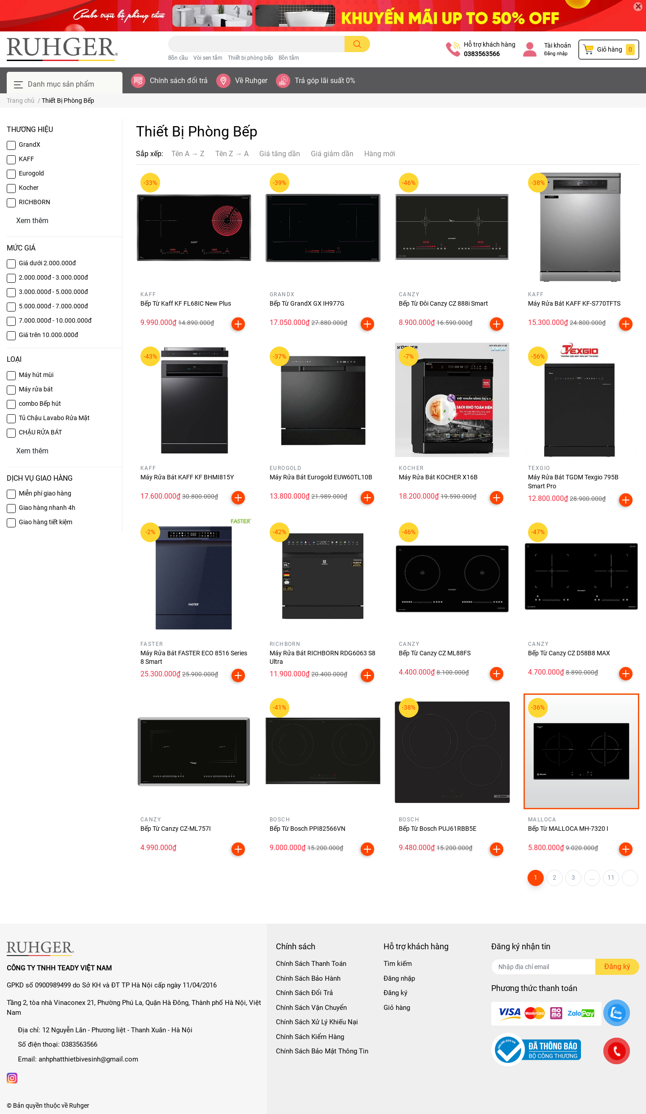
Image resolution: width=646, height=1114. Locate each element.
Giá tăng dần (279, 153)
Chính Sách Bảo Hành (308, 978)
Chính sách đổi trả (179, 80)
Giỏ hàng (397, 1008)
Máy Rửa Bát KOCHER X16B (438, 477)
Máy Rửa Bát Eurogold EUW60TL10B (321, 477)
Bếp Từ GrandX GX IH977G (307, 303)
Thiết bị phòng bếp (250, 58)
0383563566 (482, 53)
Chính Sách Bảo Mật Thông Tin (322, 1051)
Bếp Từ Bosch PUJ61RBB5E (437, 828)
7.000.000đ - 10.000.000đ (55, 320)
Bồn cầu (178, 58)
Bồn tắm (289, 58)
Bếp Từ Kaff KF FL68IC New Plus (185, 303)
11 (611, 877)
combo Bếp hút (40, 403)
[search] (357, 44)
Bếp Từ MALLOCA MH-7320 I (568, 828)
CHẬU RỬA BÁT (40, 432)
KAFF (26, 158)
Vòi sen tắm (208, 58)
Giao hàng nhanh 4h (47, 507)
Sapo (138, 1105)
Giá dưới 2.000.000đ (47, 263)
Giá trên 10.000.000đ (48, 334)
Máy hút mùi (36, 374)
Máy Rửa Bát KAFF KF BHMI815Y (187, 477)
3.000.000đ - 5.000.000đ (53, 291)
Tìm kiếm (398, 964)
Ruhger (79, 1105)
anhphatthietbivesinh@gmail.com (88, 1059)
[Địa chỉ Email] (565, 967)
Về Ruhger (251, 80)
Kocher (29, 187)
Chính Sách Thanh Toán (311, 964)
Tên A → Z (188, 153)
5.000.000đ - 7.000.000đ (53, 306)
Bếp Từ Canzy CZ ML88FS (435, 653)
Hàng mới (379, 153)
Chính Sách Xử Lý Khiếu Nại (317, 1022)
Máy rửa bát (36, 389)
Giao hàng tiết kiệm (45, 522)
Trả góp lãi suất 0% (325, 80)
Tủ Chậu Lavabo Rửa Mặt (54, 417)
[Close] (637, 6)
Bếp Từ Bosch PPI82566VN (307, 828)
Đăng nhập (555, 54)
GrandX (29, 144)
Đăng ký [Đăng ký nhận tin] (617, 966)
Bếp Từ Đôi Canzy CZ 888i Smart (443, 303)
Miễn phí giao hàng (45, 493)
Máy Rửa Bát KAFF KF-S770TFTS (574, 303)
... (592, 877)
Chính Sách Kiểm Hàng (310, 1037)
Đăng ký (395, 993)
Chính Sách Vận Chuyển (311, 1008)
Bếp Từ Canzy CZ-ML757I (175, 828)
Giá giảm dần (332, 153)
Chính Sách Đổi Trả (304, 993)
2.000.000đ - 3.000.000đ (53, 277)
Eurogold (31, 173)
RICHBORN (34, 202)
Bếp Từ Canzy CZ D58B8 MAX (569, 653)
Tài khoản (557, 45)
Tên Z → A (232, 153)
